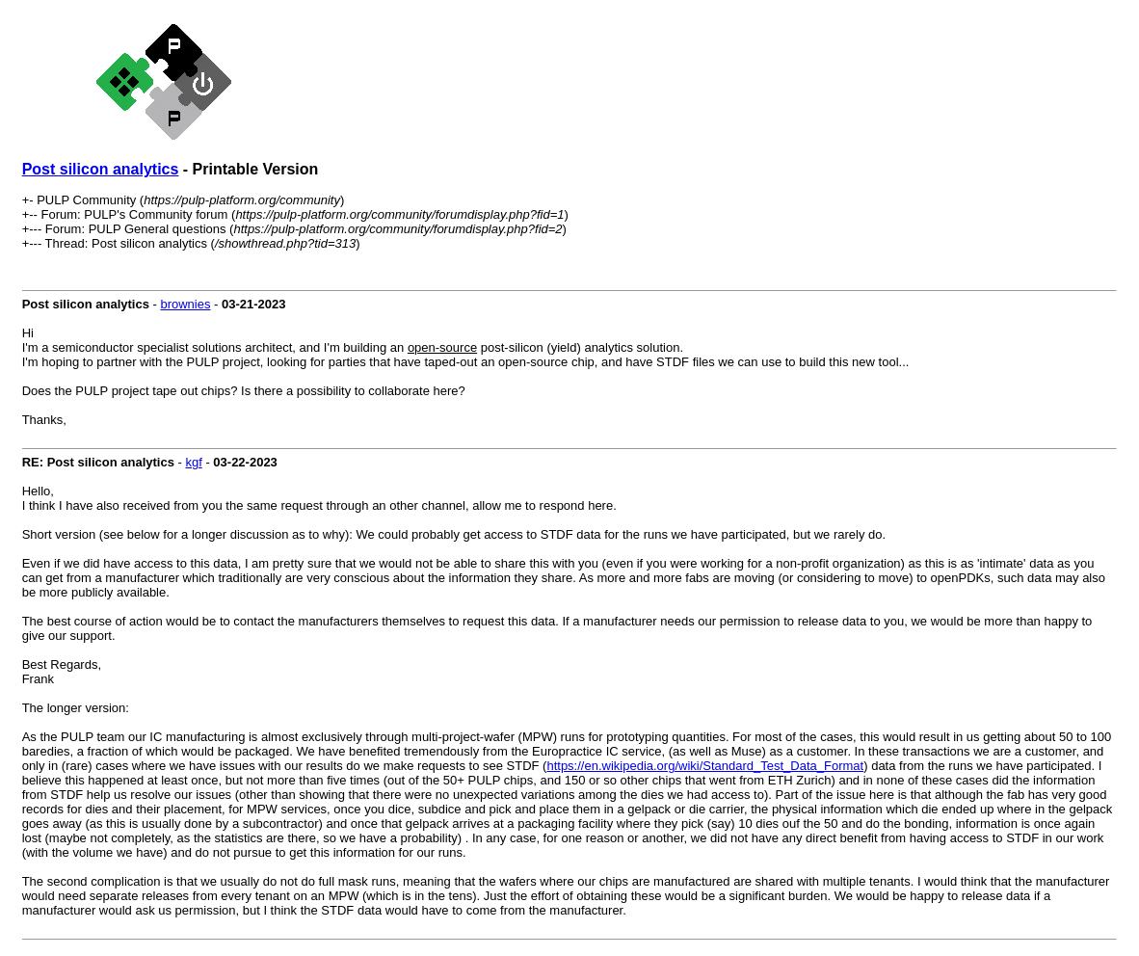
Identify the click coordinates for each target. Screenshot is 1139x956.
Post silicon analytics (100, 169)
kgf (193, 462)
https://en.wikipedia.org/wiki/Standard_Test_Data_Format (704, 765)
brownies (185, 304)
